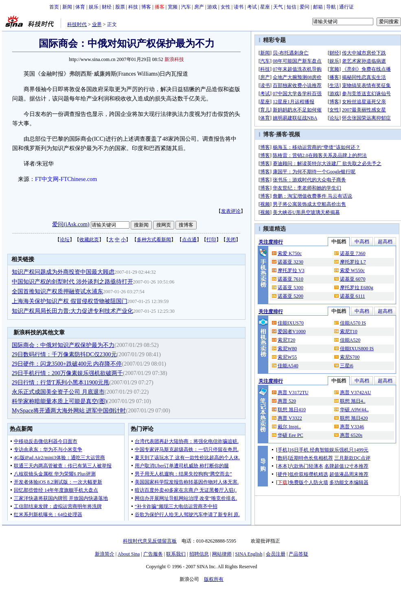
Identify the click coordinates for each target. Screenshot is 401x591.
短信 (291, 7)
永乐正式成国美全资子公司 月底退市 (58, 392)
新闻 (67, 7)
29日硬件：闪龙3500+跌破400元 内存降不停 (67, 364)
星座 (265, 7)
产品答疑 (298, 554)
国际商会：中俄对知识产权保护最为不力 (63, 345)
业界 (97, 24)
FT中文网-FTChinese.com (66, 179)
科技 (133, 7)
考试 (252, 7)
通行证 (346, 7)
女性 (225, 7)
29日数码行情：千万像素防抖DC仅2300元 (64, 354)
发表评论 (231, 211)
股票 (120, 7)
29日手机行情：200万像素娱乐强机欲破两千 (67, 373)
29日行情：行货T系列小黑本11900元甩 (60, 382)
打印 (211, 239)
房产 (199, 7)
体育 (80, 7)
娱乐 (94, 7)
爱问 (304, 7)
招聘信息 (199, 554)
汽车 (186, 7)
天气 (278, 7)
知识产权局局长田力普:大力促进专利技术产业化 (72, 311)
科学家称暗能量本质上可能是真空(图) (59, 401)
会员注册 (275, 554)
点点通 (189, 239)
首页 (54, 7)
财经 (107, 7)
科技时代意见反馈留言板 (150, 541)
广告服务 (153, 554)
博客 (146, 7)
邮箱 (318, 7)
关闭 (231, 239)
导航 (331, 7)
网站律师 (222, 554)
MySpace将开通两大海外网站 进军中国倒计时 (69, 411)
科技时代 (77, 24)
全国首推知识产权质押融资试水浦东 (57, 291)
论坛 (65, 239)
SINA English (248, 554)
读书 (238, 7)
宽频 (172, 7)
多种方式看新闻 (154, 239)
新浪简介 (104, 554)
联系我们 (176, 554)
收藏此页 (89, 239)
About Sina (129, 554)
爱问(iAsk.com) (70, 224)
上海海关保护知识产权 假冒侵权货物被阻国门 (69, 301)
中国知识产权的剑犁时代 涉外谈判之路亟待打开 (72, 282)
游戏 (212, 7)
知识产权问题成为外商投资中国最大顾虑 (63, 272)
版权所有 (214, 579)
